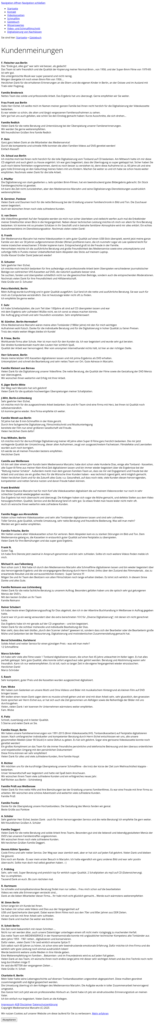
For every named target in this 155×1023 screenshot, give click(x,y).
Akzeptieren (9, 1019)
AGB (17, 1004)
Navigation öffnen (11, 3)
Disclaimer (26, 1004)
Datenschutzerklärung (45, 1004)
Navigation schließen (33, 3)
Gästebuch (35, 37)
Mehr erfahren (100, 1013)
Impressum (7, 1004)
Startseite (21, 37)
